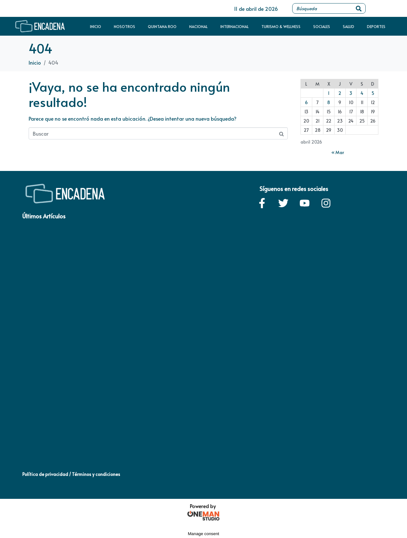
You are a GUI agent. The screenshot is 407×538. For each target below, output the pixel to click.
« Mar (337, 152)
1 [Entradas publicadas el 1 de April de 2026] (328, 93)
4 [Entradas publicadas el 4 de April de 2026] (362, 93)
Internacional (234, 26)
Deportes (376, 26)
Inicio (95, 26)
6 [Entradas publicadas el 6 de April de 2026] (306, 102)
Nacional (198, 26)
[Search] (358, 8)
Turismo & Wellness (280, 26)
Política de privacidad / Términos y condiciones (71, 474)
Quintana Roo (162, 26)
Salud (348, 26)
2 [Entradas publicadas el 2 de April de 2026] (339, 93)
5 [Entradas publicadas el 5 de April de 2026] (372, 93)
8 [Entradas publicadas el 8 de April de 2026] (328, 102)
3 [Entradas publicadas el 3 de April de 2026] (350, 93)
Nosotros (124, 26)
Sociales (321, 26)
